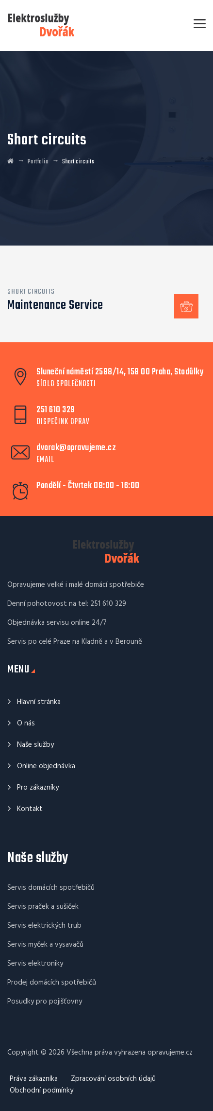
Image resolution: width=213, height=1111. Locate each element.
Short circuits (31, 292)
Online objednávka (46, 766)
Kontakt (30, 809)
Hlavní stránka (39, 702)
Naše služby (35, 745)
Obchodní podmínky (41, 1090)
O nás (26, 723)
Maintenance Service (55, 305)
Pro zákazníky (38, 788)
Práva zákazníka (34, 1079)
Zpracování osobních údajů (113, 1079)
